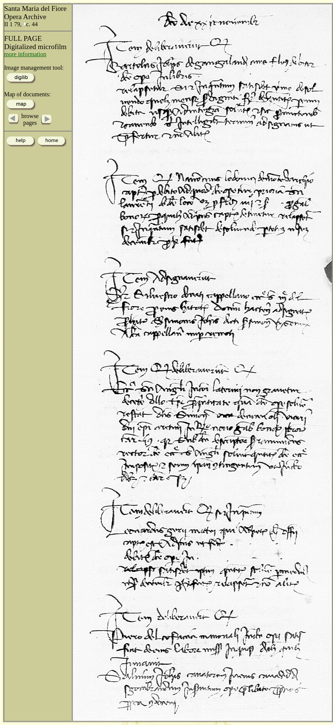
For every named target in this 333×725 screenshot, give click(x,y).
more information (25, 54)
